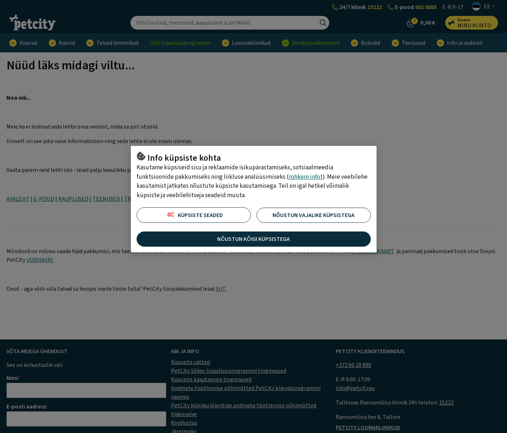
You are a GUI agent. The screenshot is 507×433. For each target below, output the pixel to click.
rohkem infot (306, 177)
